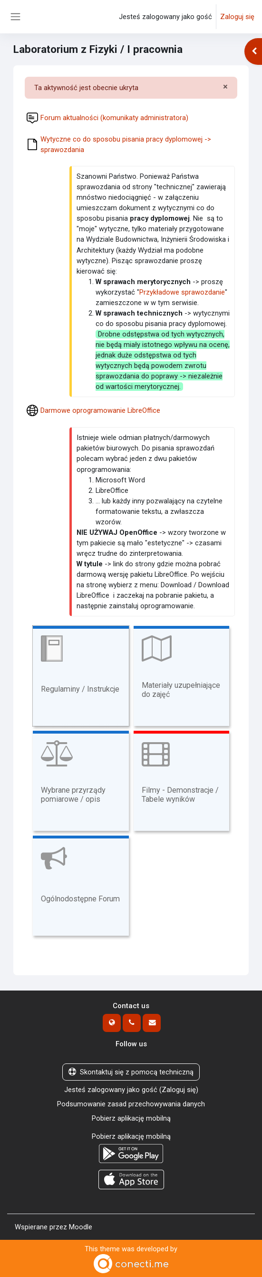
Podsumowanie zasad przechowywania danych (131, 1104)
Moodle (80, 1227)
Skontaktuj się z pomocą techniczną (131, 1072)
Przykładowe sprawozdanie (182, 292)
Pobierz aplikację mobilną (131, 1118)
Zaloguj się (237, 16)
